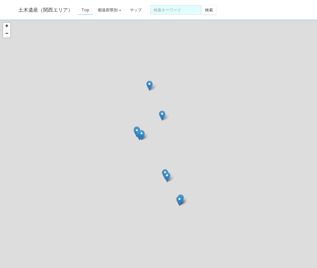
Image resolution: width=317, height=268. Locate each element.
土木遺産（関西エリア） (44, 9)
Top (84, 10)
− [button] (6, 34)
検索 (208, 10)
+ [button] (6, 26)
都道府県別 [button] (108, 10)
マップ (135, 10)
